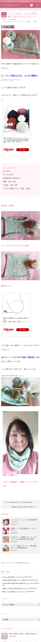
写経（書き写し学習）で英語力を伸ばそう (23, 634)
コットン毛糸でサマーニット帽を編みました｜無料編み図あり (24, 547)
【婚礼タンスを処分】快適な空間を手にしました (15, 588)
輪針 (29, 21)
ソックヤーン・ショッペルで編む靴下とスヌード (24, 521)
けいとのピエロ (7, 21)
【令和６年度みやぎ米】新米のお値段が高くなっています (17, 583)
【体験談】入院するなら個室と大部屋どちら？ (23, 506)
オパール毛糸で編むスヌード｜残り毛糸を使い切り (19, 502)
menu (37, 5)
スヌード (14, 21)
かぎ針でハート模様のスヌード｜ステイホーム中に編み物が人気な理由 (24, 538)
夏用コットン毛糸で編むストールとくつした (24, 529)
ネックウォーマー (22, 21)
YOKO (35, 21)
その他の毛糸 (12, 19)
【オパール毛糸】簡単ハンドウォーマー (13, 577)
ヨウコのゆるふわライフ (10, 5)
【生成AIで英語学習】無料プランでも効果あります (16, 580)
